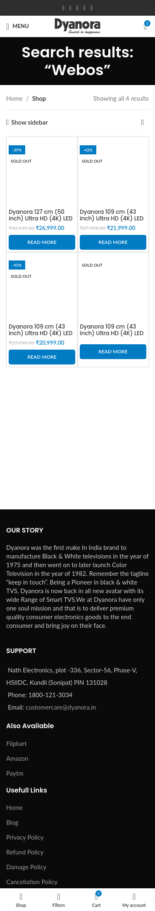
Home (14, 98)
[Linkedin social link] (84, 8)
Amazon (17, 758)
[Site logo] (78, 25)
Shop (39, 98)
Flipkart (16, 743)
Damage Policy (26, 867)
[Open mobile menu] (17, 26)
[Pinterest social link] (77, 8)
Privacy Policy (24, 837)
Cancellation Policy (31, 881)
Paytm (15, 773)
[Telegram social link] (91, 8)
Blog (12, 822)
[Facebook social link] (63, 8)
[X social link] (70, 8)
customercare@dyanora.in (61, 707)
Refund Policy (24, 852)
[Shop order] (142, 122)
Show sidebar (29, 122)
